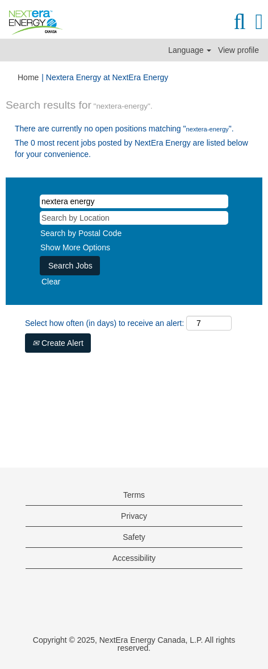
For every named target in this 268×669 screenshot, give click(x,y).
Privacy (134, 516)
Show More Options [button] (75, 247)
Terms (134, 494)
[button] (259, 22)
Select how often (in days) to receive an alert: (104, 323)
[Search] (239, 22)
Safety (134, 537)
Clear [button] (50, 281)
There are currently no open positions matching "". (124, 128)
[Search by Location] (134, 218)
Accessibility (134, 558)
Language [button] (189, 50)
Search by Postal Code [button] (81, 233)
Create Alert (57, 343)
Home (28, 77)
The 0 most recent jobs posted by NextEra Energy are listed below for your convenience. (131, 148)
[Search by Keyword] (134, 201)
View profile (238, 50)
